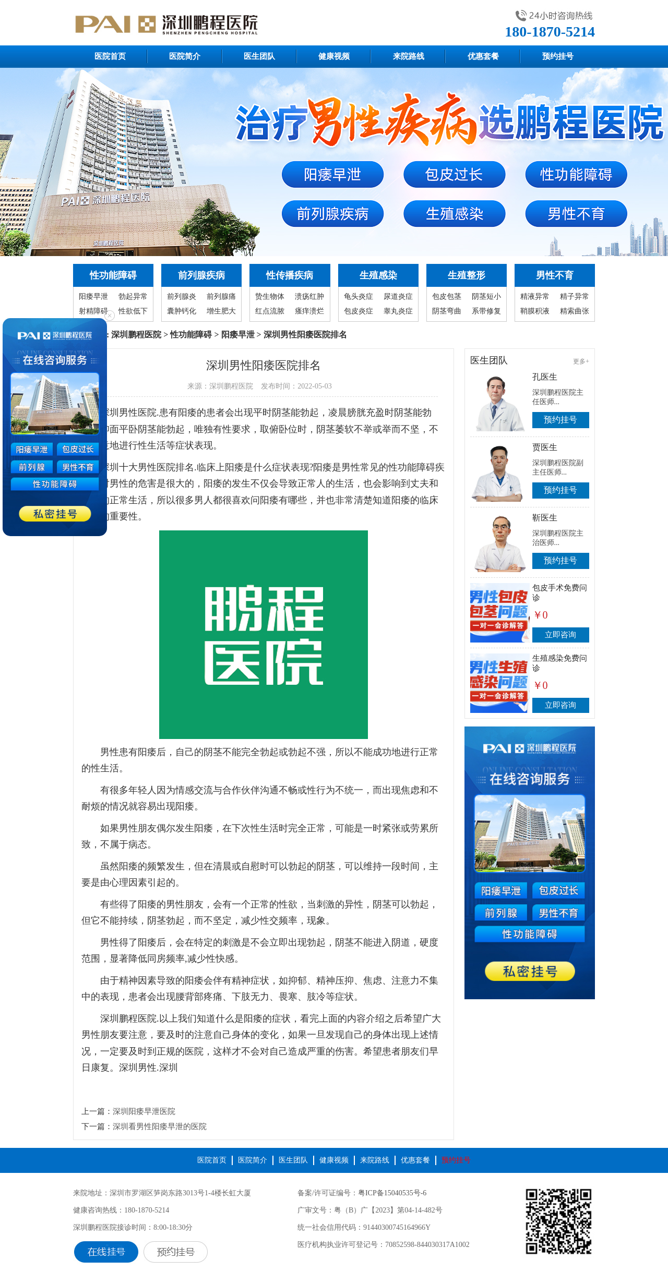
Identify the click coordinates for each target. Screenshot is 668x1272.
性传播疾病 (289, 275)
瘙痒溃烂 (309, 311)
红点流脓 (269, 311)
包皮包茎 (446, 296)
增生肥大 (221, 311)
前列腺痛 (221, 296)
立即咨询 (560, 635)
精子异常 (574, 296)
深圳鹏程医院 (136, 334)
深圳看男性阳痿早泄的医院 (160, 1126)
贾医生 (544, 447)
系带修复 (486, 311)
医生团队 (259, 56)
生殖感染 (378, 275)
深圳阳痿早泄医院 (144, 1111)
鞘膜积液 (535, 311)
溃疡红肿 (309, 296)
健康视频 (334, 56)
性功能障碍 (113, 275)
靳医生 (544, 517)
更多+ (581, 361)
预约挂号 (558, 56)
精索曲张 (574, 311)
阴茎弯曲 (446, 311)
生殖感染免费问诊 (559, 663)
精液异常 (535, 296)
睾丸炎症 (398, 311)
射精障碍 (93, 311)
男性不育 (555, 275)
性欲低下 (133, 311)
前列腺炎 (181, 296)
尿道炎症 (398, 296)
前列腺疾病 (201, 275)
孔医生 (544, 376)
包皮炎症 (358, 311)
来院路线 (408, 56)
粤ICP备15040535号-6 (392, 1193)
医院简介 (184, 56)
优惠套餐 (483, 56)
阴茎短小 (486, 296)
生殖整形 (466, 275)
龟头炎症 (358, 296)
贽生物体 (269, 296)
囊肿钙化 (181, 311)
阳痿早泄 (93, 296)
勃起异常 (133, 296)
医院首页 (110, 56)
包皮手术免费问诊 (559, 593)
